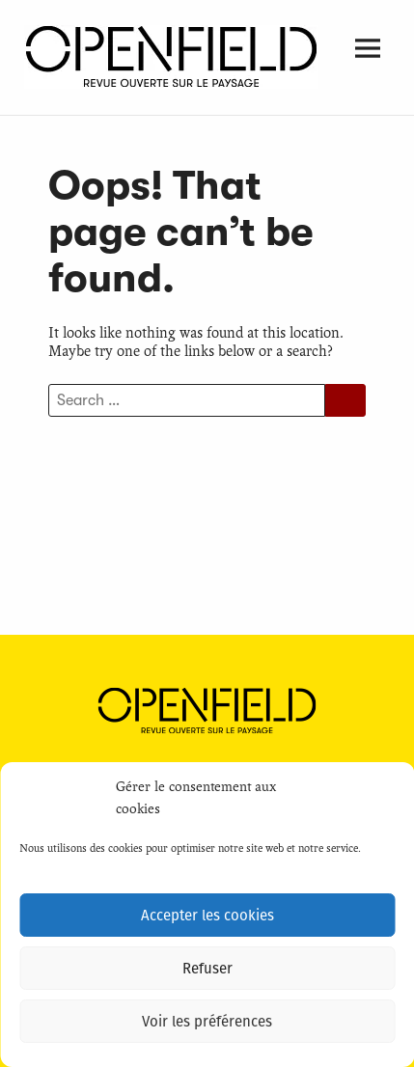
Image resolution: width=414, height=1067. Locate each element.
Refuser (207, 968)
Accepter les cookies (207, 915)
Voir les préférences (207, 1021)
